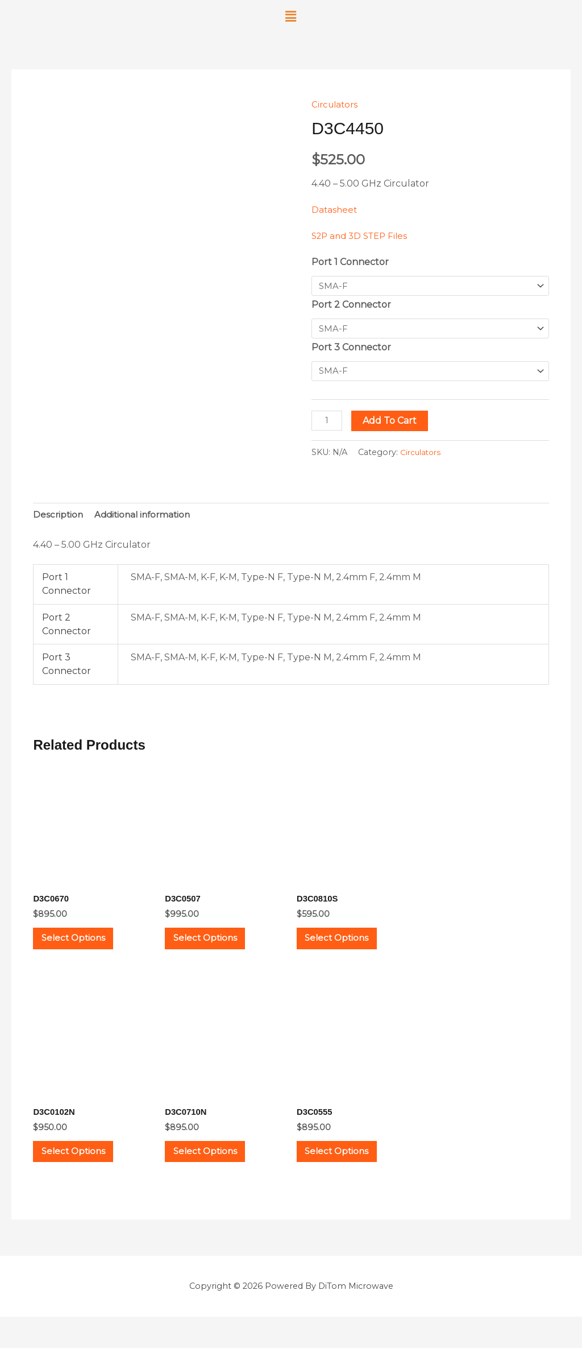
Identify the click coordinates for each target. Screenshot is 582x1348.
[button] (291, 16)
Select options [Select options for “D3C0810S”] (348, 950)
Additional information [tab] (146, 519)
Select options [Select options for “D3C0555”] (348, 1176)
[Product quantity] (327, 424)
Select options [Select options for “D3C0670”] (84, 950)
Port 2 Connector (351, 305)
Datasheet (335, 209)
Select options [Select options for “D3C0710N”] (216, 1176)
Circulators (336, 104)
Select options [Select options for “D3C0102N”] (84, 1176)
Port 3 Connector (351, 349)
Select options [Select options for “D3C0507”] (216, 950)
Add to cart (392, 424)
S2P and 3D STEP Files (362, 235)
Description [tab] (59, 519)
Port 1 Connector (350, 262)
